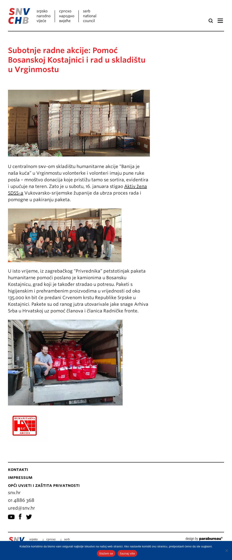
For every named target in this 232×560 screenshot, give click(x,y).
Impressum (20, 477)
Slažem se (106, 553)
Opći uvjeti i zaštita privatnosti (44, 485)
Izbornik (220, 20)
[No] (226, 550)
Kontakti (18, 469)
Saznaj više (127, 553)
